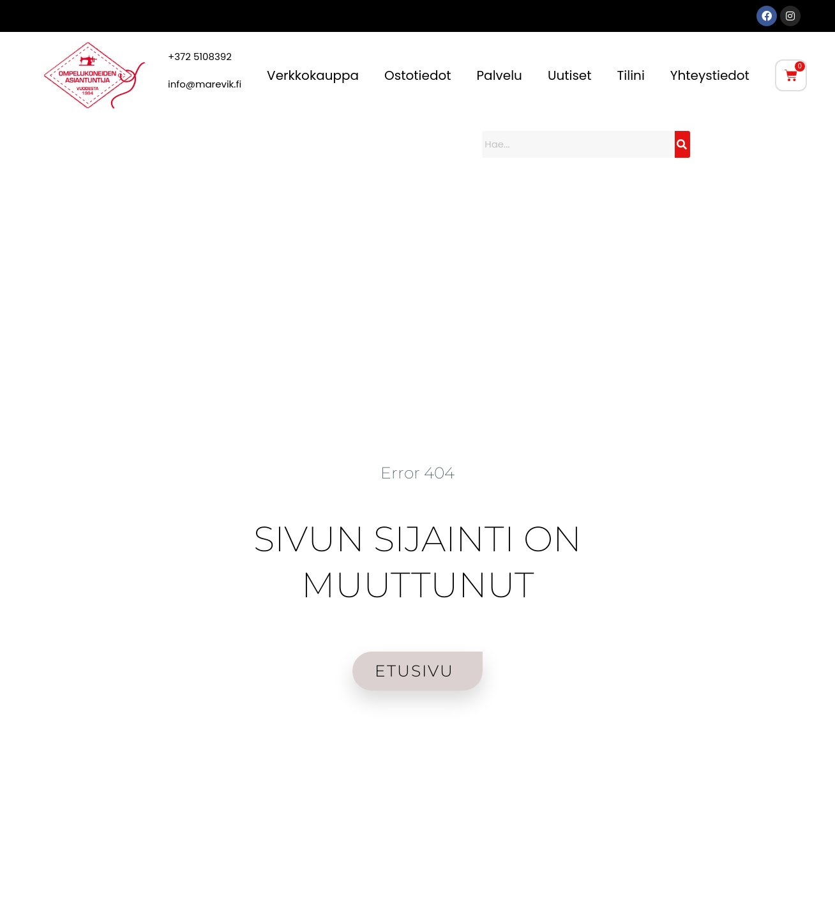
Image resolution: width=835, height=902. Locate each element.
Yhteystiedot (709, 75)
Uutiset (570, 75)
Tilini (631, 75)
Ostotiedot (417, 75)
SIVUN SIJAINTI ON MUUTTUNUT (417, 561)
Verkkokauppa (313, 75)
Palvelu (499, 75)
